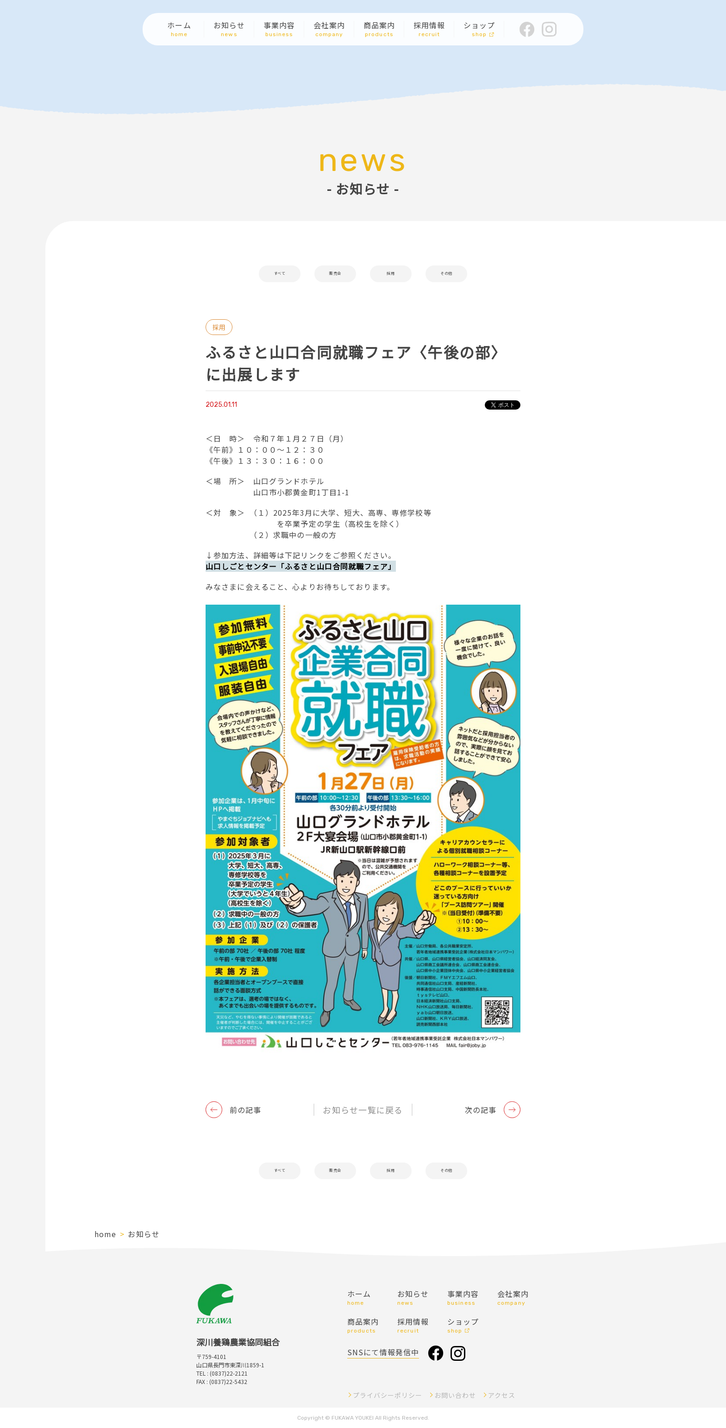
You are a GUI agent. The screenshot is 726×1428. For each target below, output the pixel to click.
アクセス (501, 1395)
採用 (391, 273)
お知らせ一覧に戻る (363, 1110)
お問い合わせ (455, 1395)
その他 (446, 273)
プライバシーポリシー (387, 1395)
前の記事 (245, 1109)
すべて (279, 273)
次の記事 (480, 1109)
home (105, 1233)
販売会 (335, 273)
